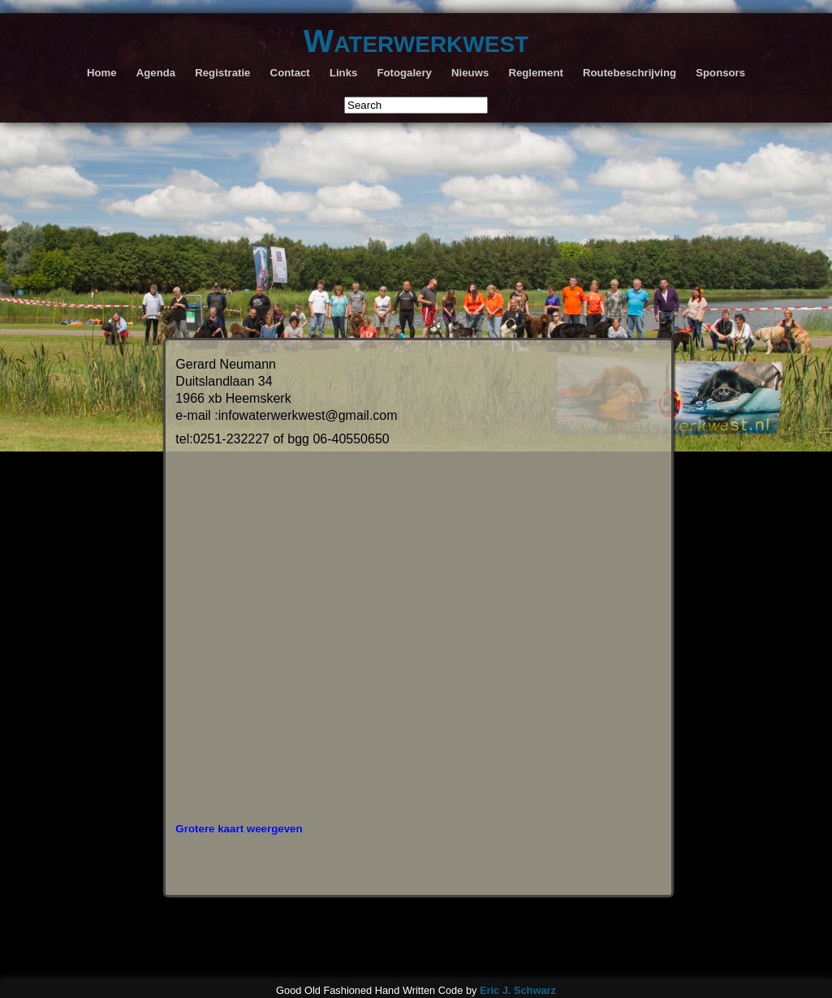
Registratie (222, 73)
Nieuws (470, 73)
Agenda (155, 73)
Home (102, 73)
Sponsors (720, 73)
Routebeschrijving (629, 73)
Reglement (535, 73)
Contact (290, 73)
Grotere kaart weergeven (238, 825)
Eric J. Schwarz (518, 987)
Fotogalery (404, 73)
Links (343, 73)
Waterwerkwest (416, 40)
